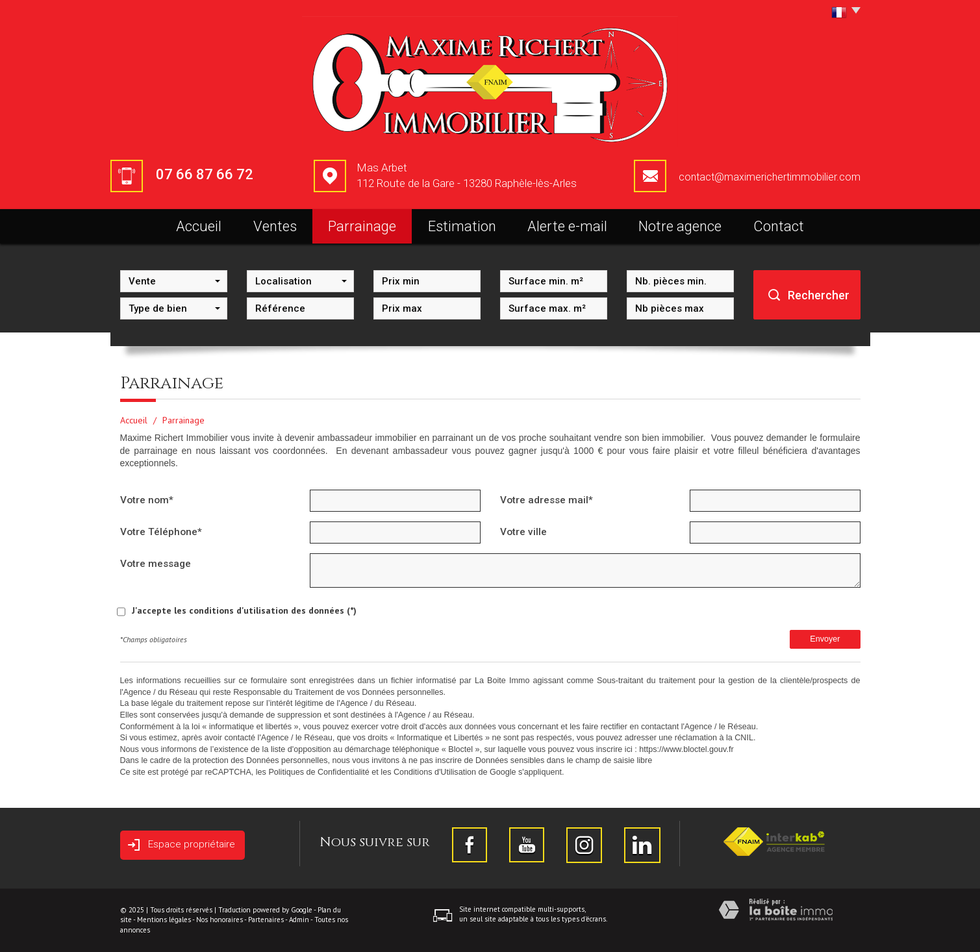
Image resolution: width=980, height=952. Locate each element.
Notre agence (680, 226)
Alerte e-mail (567, 226)
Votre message (155, 564)
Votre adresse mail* (546, 500)
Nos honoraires (219, 919)
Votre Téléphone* (161, 532)
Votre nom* (146, 500)
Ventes (275, 226)
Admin (299, 919)
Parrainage (362, 226)
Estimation (462, 226)
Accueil (198, 226)
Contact (778, 226)
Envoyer (825, 639)
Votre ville (523, 532)
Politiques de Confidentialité (318, 772)
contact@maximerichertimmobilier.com (770, 177)
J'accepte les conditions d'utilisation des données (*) (244, 610)
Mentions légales (164, 919)
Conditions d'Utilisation (435, 772)
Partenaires (266, 919)
